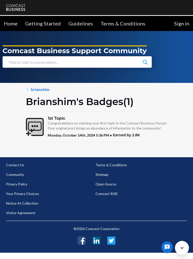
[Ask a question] (167, 247)
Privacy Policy (16, 184)
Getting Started (43, 23)
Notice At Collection (22, 203)
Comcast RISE (106, 193)
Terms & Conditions (123, 23)
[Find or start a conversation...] (183, 62)
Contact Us (15, 165)
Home (11, 23)
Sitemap (101, 174)
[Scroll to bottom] (182, 248)
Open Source (105, 184)
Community (15, 174)
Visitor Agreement (20, 213)
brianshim (18, 89)
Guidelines (80, 23)
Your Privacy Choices (22, 193)
